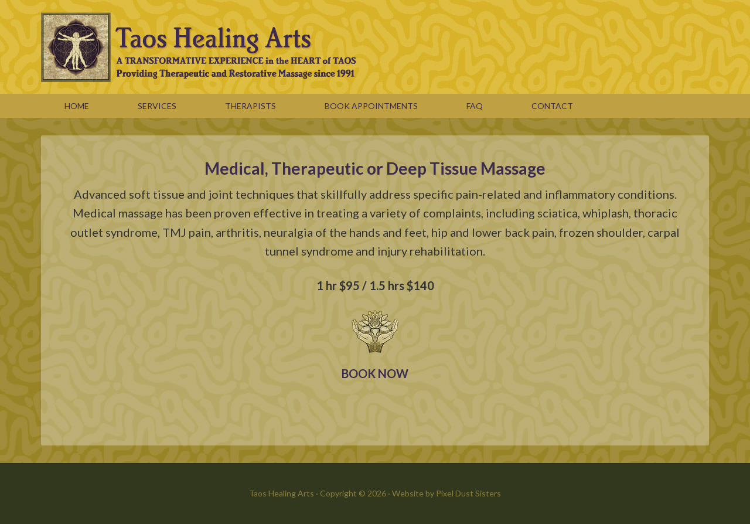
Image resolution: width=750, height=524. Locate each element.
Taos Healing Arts (375, 47)
